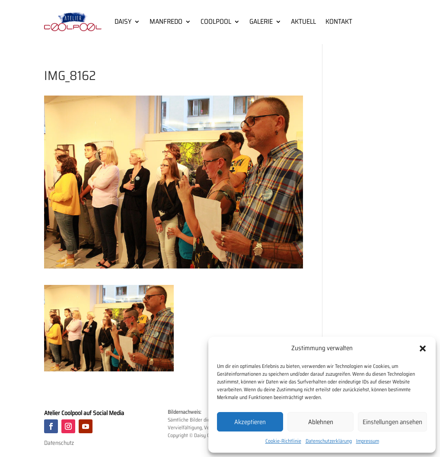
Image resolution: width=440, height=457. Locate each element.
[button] (422, 348)
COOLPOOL (216, 21)
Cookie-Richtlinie (283, 441)
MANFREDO (166, 21)
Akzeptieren (250, 422)
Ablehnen (320, 422)
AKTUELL (303, 21)
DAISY (123, 21)
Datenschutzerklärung (329, 441)
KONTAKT (338, 21)
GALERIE (261, 21)
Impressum (367, 441)
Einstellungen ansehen (392, 422)
